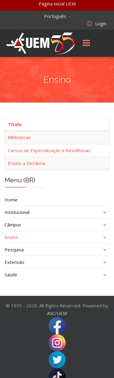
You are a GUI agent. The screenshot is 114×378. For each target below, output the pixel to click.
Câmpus (13, 225)
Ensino (11, 237)
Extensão (14, 262)
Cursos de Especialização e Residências (49, 150)
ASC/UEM (57, 313)
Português (57, 16)
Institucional (17, 212)
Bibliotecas (19, 137)
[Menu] (86, 43)
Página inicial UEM (57, 4)
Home (11, 200)
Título (15, 124)
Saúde (11, 274)
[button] (95, 23)
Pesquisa (14, 250)
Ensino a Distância (26, 163)
